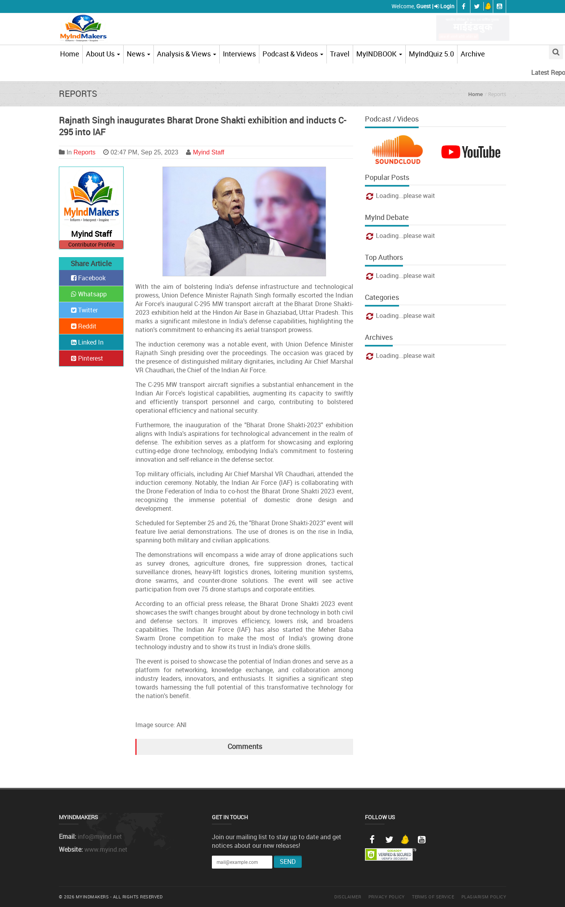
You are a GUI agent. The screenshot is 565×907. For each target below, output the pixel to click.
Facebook (88, 278)
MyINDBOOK (379, 53)
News (138, 53)
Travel (340, 53)
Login (447, 6)
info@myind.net (100, 836)
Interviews (239, 53)
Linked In (87, 342)
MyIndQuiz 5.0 (431, 53)
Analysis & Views (186, 53)
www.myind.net (106, 849)
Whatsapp (89, 294)
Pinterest (87, 358)
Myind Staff (208, 152)
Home (69, 53)
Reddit (84, 326)
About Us (103, 53)
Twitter (84, 310)
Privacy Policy (386, 897)
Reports (84, 152)
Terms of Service (433, 897)
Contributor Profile (91, 244)
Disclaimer (347, 897)
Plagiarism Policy (484, 897)
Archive (473, 53)
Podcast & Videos (292, 53)
